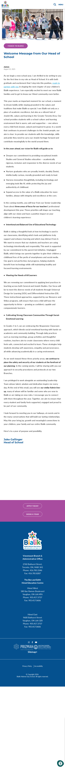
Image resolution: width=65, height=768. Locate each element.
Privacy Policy (27, 666)
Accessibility (38, 666)
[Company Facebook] (32, 642)
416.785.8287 (34, 573)
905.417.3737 (36, 597)
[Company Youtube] (36, 642)
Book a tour (32, 514)
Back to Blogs (16, 46)
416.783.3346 (36, 570)
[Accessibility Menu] (60, 763)
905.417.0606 (34, 600)
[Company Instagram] (29, 642)
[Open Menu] (60, 4)
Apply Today (32, 506)
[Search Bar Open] (55, 4)
